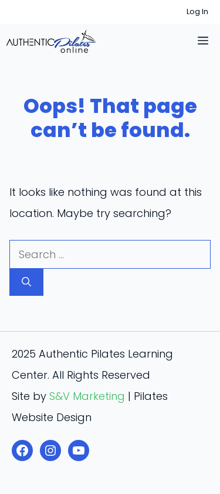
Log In (197, 11)
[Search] (26, 282)
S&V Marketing (87, 396)
